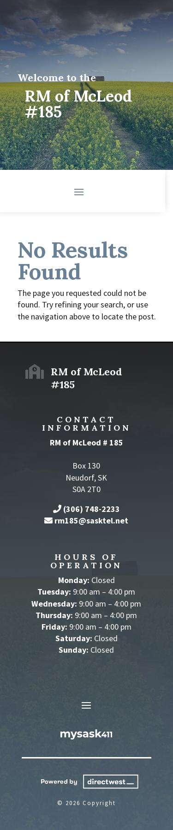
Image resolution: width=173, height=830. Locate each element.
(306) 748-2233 (91, 509)
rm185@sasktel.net (91, 520)
